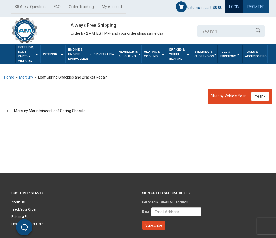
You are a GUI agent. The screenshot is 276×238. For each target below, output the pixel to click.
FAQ (57, 7)
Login (234, 7)
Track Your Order (23, 209)
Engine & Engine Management (79, 54)
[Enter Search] (224, 31)
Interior (53, 54)
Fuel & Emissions (230, 54)
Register (256, 7)
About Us (18, 202)
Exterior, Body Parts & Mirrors (28, 53)
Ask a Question (30, 7)
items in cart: (199, 6)
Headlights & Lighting (130, 54)
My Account (112, 7)
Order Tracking (81, 7)
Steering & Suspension (205, 54)
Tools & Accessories (256, 54)
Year (260, 96)
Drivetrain (104, 54)
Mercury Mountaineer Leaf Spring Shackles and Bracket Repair (67, 111)
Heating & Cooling (154, 54)
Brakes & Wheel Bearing (179, 54)
